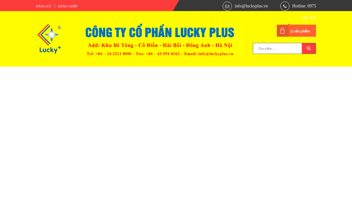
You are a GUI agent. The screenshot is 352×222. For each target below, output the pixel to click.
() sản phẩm (300, 31)
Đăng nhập (68, 6)
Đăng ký (43, 6)
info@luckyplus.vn (251, 6)
